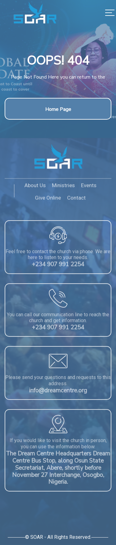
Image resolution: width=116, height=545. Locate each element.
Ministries (63, 187)
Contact (76, 199)
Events (89, 187)
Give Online (48, 199)
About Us (35, 187)
